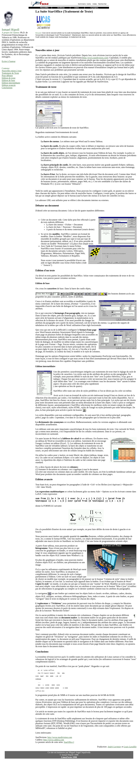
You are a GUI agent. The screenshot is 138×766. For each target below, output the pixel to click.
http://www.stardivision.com (95, 58)
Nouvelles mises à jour (11, 71)
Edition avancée (9, 85)
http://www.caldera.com (53, 746)
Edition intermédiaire (11, 83)
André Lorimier (114, 753)
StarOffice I (69, 748)
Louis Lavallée (130, 753)
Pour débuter (7, 75)
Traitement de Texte (10, 73)
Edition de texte (8, 78)
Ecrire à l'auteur (8, 61)
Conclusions (7, 88)
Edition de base (8, 80)
